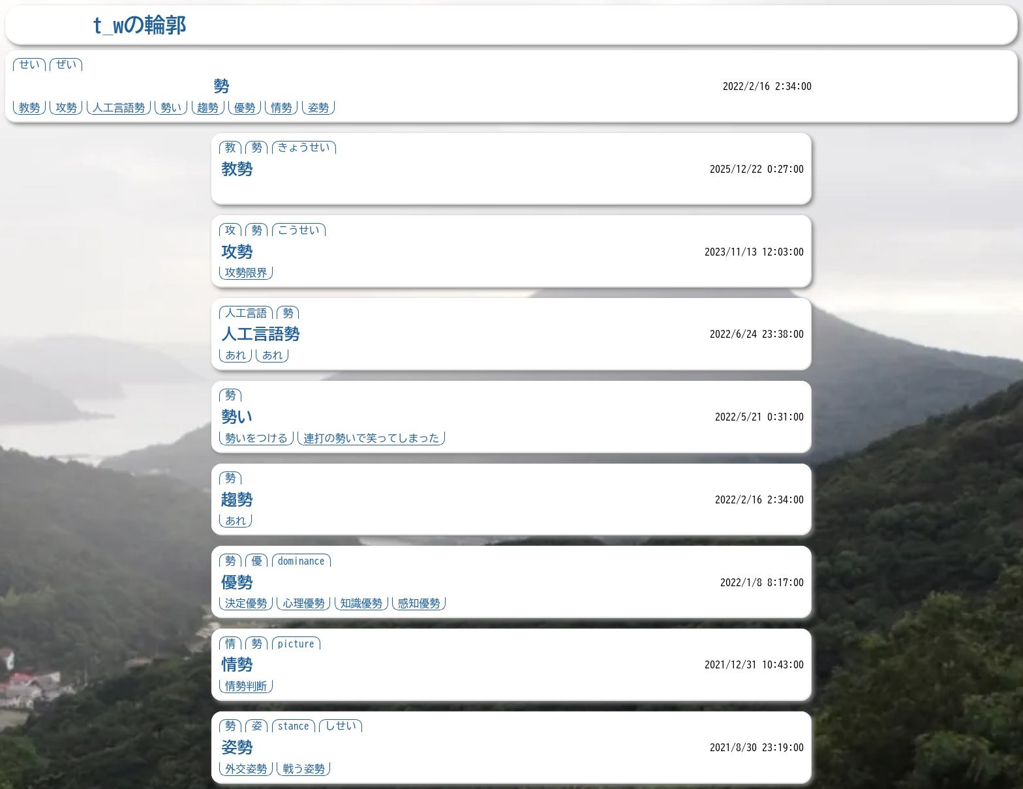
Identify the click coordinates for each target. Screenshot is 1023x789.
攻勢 (65, 107)
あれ (235, 355)
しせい (340, 726)
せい (29, 64)
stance (293, 726)
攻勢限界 (246, 272)
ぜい (65, 64)
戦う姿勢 (303, 769)
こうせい (299, 230)
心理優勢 (303, 603)
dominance (301, 561)
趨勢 (208, 107)
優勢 (244, 107)
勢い (170, 107)
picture (296, 643)
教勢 (29, 107)
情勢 (281, 107)
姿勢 (318, 107)
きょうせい (304, 147)
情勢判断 (246, 686)
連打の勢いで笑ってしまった (371, 438)
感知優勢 (419, 603)
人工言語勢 (119, 107)
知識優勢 (361, 603)
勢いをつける (256, 438)
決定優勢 (246, 603)
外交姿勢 (246, 769)
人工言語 (246, 313)
